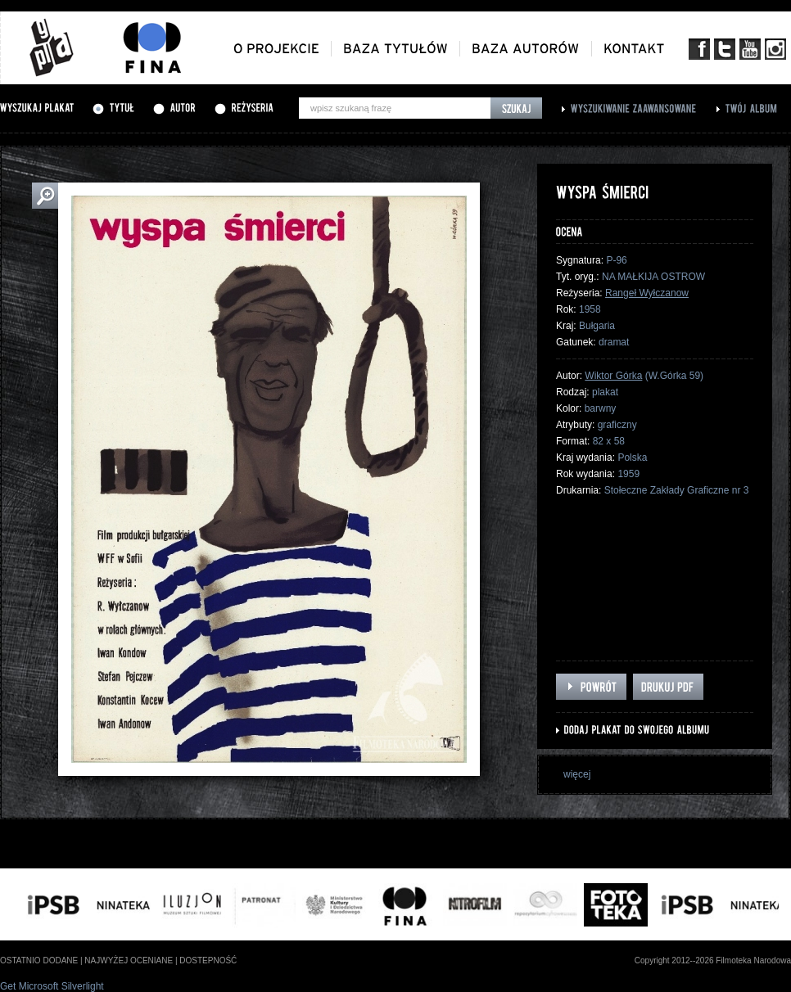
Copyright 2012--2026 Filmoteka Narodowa (713, 960)
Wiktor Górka (613, 375)
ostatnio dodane (39, 960)
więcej (576, 774)
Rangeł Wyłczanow (647, 293)
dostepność (208, 960)
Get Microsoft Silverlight (52, 986)
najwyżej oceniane (128, 960)
